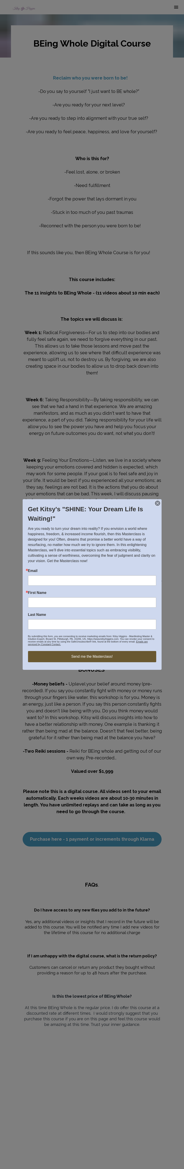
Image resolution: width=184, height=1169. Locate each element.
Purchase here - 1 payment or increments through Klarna (92, 839)
